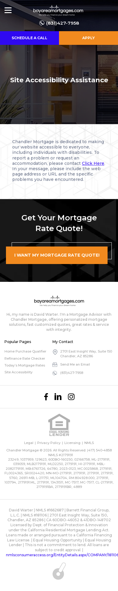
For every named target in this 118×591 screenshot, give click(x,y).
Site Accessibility (18, 372)
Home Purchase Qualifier (25, 351)
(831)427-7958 (62, 23)
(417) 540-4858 (99, 450)
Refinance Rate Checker (24, 358)
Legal (28, 443)
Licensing (72, 443)
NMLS (89, 443)
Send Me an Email (75, 364)
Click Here (93, 163)
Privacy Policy (48, 443)
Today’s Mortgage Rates (24, 365)
